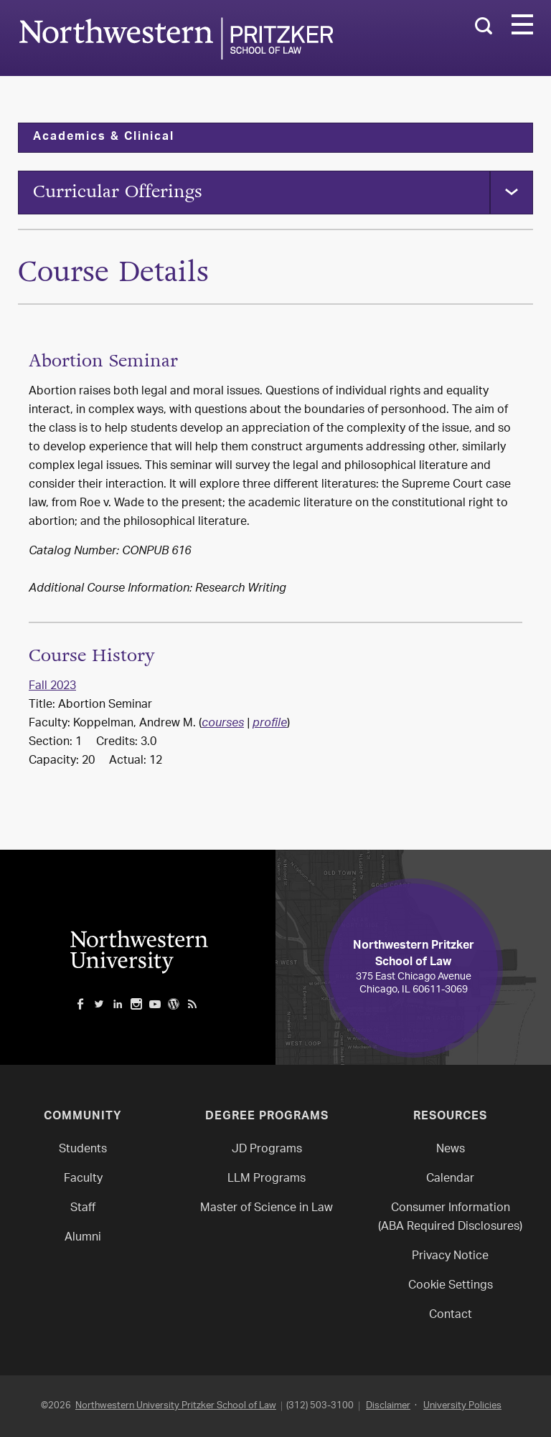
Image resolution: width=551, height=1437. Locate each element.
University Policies (462, 1405)
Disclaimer (388, 1405)
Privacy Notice (450, 1256)
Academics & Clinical (103, 137)
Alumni (83, 1238)
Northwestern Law (176, 38)
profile (270, 724)
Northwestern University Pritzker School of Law (175, 1405)
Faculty (83, 1179)
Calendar (450, 1179)
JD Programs (267, 1150)
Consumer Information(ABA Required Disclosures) (450, 1218)
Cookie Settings (450, 1286)
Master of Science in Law (266, 1208)
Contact (450, 1315)
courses (223, 724)
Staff (82, 1208)
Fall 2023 (52, 686)
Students (83, 1150)
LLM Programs (266, 1179)
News (450, 1150)
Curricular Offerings (117, 191)
